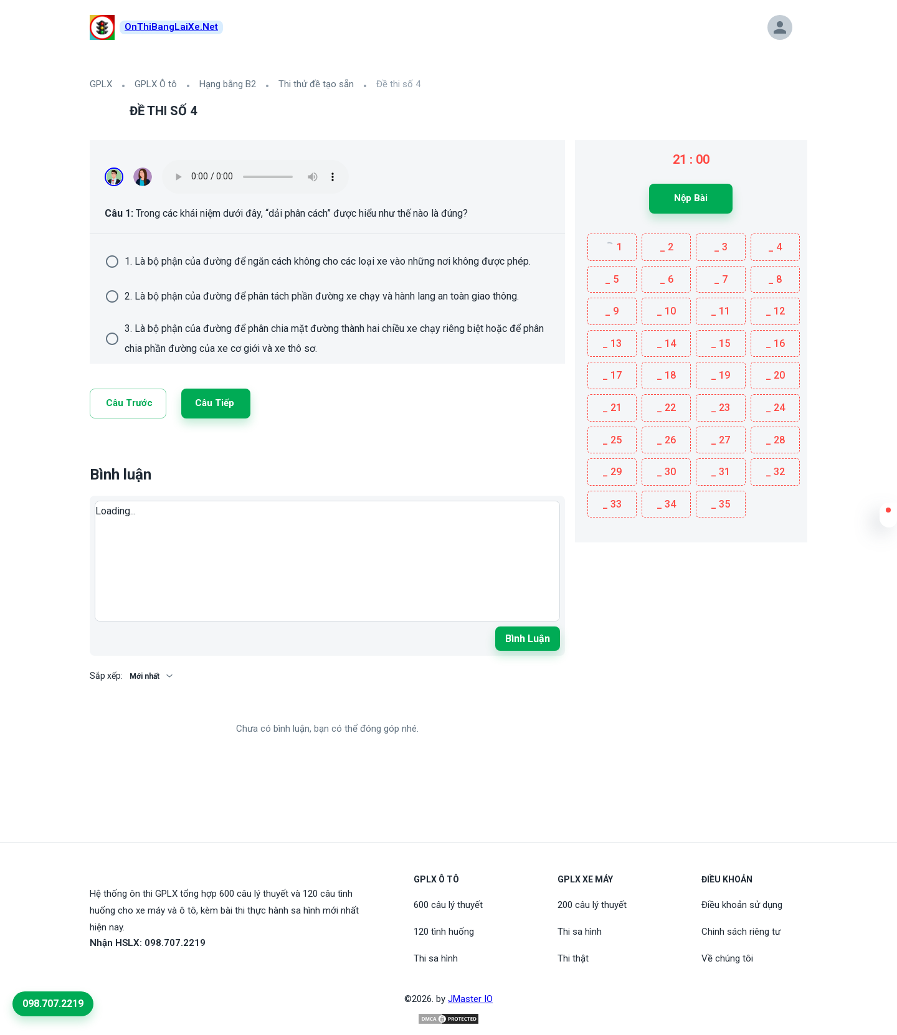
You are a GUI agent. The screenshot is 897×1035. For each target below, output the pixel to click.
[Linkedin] (110, 448)
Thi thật (573, 958)
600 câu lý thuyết (448, 904)
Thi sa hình (436, 958)
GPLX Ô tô (156, 84)
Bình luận (527, 639)
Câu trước (129, 403)
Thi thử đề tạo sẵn (316, 84)
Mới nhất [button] (144, 676)
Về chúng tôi (727, 958)
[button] (888, 518)
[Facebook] (149, 448)
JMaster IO (470, 998)
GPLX (101, 84)
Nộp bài (691, 198)
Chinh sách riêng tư (741, 931)
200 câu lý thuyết (592, 904)
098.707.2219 (52, 1003)
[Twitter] (130, 448)
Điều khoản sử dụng (741, 904)
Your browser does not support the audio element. (255, 177)
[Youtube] (112, 971)
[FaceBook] (97, 971)
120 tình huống (444, 931)
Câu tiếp (214, 403)
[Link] (95, 448)
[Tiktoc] (127, 971)
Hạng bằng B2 (227, 84)
